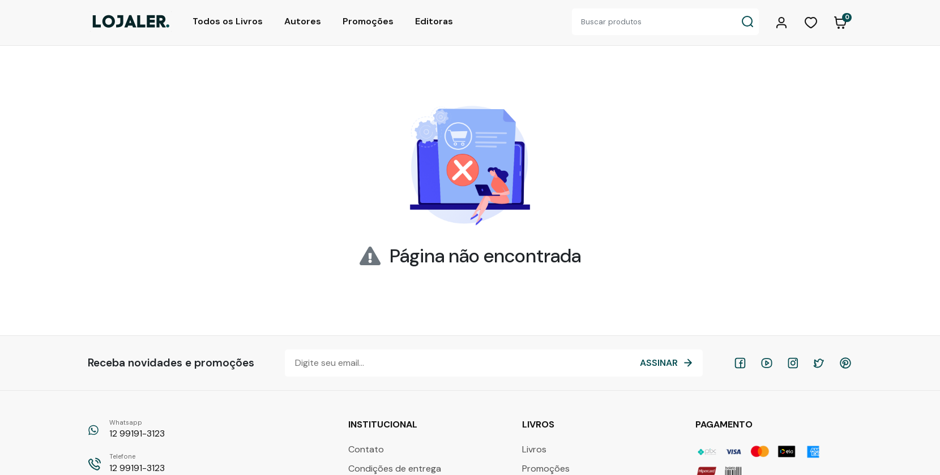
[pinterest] (845, 363)
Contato (366, 449)
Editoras (434, 21)
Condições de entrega (394, 468)
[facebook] (740, 363)
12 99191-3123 (137, 429)
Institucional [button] (384, 424)
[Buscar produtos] (654, 21)
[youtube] (766, 363)
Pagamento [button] (725, 424)
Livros (534, 449)
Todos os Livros (228, 21)
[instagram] (793, 363)
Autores (302, 21)
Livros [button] (539, 424)
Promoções (368, 21)
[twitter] (819, 363)
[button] (783, 21)
